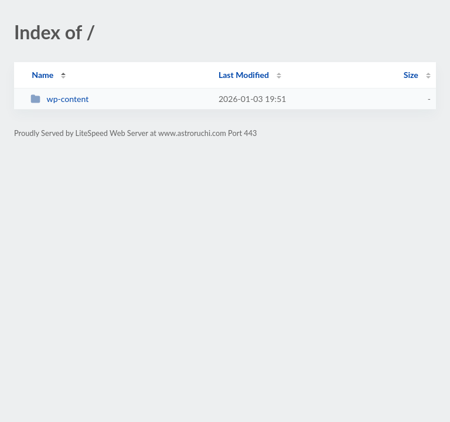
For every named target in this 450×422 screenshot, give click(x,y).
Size (411, 75)
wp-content (59, 99)
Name (42, 75)
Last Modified (244, 75)
